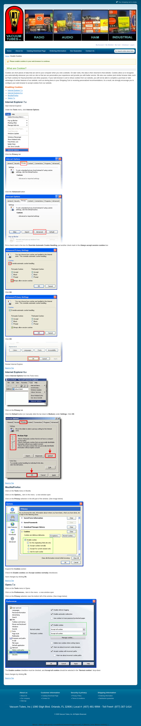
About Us (24, 696)
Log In (132, 45)
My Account (100, 45)
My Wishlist (109, 45)
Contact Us (46, 698)
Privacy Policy (77, 696)
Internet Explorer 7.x (15, 90)
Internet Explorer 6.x (15, 93)
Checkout (125, 45)
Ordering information (106, 696)
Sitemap (23, 701)
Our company (25, 698)
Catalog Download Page (50, 696)
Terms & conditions (78, 698)
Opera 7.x (11, 98)
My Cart (117, 45)
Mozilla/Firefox (13, 95)
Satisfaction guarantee (106, 698)
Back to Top (9, 368)
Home (7, 56)
